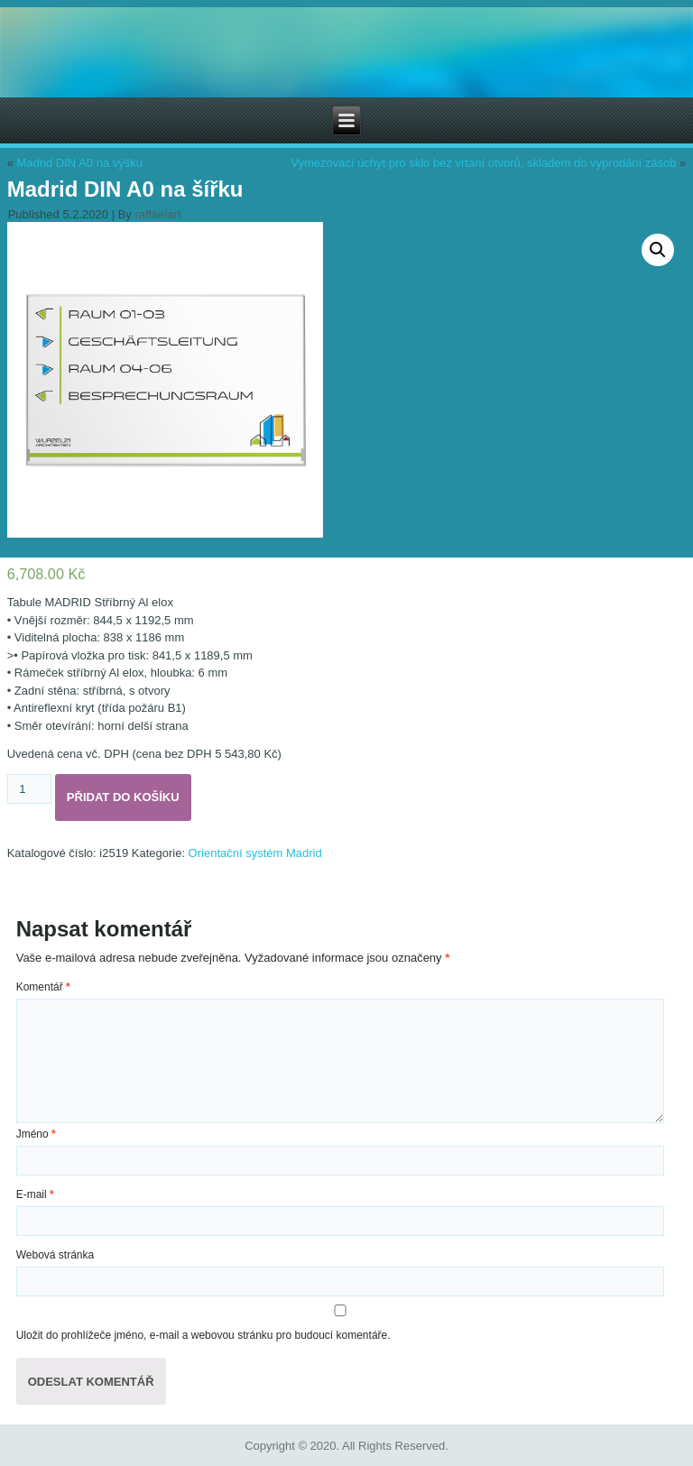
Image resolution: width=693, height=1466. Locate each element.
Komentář (43, 987)
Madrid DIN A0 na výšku (80, 163)
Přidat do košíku (123, 797)
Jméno (36, 1134)
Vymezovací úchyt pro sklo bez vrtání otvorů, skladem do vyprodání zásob (483, 163)
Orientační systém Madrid (255, 853)
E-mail (35, 1194)
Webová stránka (55, 1255)
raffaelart (157, 214)
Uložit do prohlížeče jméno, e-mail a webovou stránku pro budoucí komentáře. (203, 1335)
